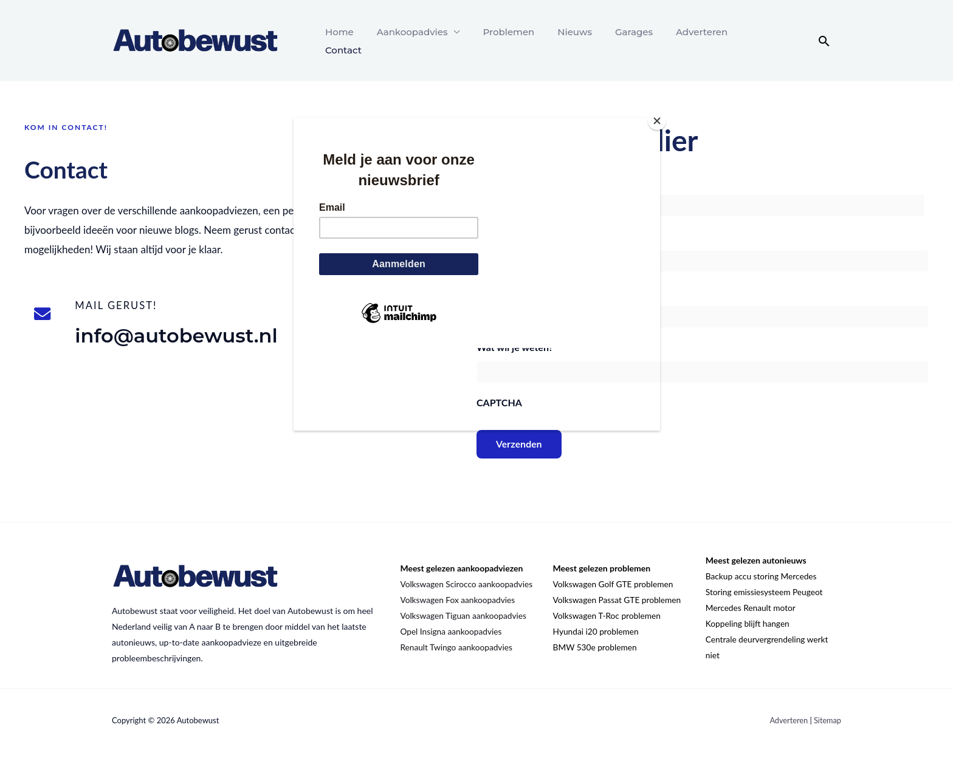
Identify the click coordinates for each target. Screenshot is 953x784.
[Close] (657, 121)
